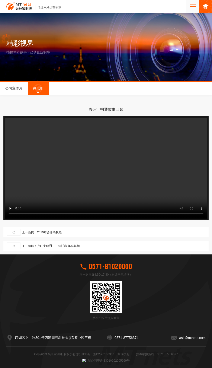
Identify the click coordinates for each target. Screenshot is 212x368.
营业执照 (123, 365)
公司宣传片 (13, 88)
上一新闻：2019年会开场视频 (34, 230)
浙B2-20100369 (103, 365)
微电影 (38, 88)
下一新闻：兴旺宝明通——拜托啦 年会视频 (43, 243)
